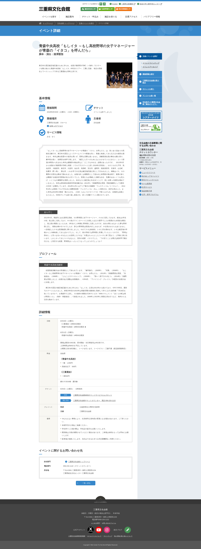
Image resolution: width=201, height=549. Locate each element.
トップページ (48, 23)
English (115, 4)
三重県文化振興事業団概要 (76, 536)
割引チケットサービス (150, 180)
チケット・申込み (90, 17)
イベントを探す (49, 17)
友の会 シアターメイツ (150, 176)
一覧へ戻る (86, 483)
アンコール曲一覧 (149, 96)
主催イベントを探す (86, 23)
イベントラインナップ (151, 63)
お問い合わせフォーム (109, 523)
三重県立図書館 (128, 4)
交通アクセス (131, 17)
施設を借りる (111, 17)
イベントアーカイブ (150, 67)
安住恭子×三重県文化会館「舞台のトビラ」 (151, 103)
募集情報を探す (148, 74)
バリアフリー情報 (152, 17)
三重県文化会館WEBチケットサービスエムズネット (92, 395)
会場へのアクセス (56, 126)
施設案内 (70, 17)
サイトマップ (108, 536)
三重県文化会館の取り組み (151, 82)
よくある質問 (95, 523)
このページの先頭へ (100, 502)
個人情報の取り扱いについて (123, 536)
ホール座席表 (147, 184)
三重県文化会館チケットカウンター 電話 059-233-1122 (94, 401)
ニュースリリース (148, 173)
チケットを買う (148, 89)
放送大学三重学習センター (151, 4)
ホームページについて (94, 536)
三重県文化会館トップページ (79, 462)
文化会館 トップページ (65, 23)
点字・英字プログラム (150, 194)
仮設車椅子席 (147, 191)
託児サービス (147, 187)
